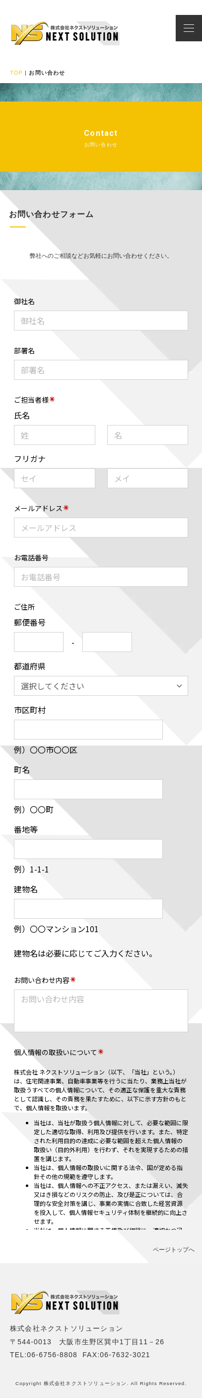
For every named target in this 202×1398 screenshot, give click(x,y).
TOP (16, 73)
